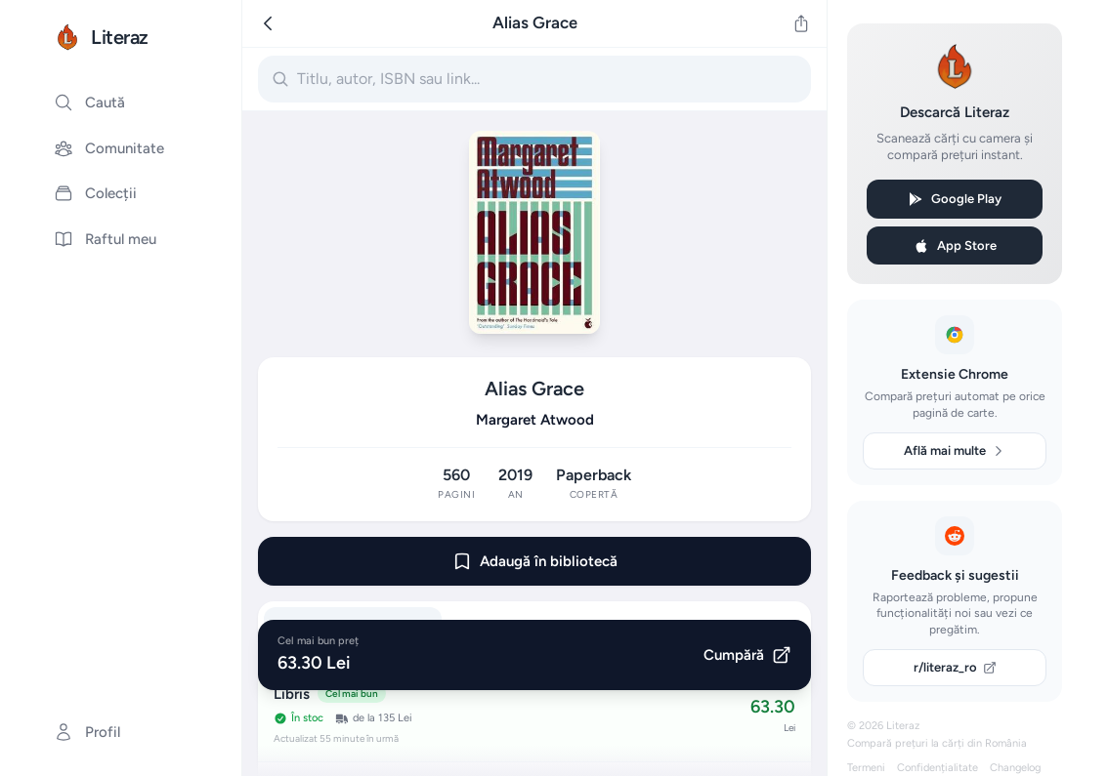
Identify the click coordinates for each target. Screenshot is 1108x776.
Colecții (95, 193)
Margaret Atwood (535, 420)
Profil (87, 732)
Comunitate (109, 148)
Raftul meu (105, 239)
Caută (89, 102)
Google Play (954, 199)
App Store (955, 246)
